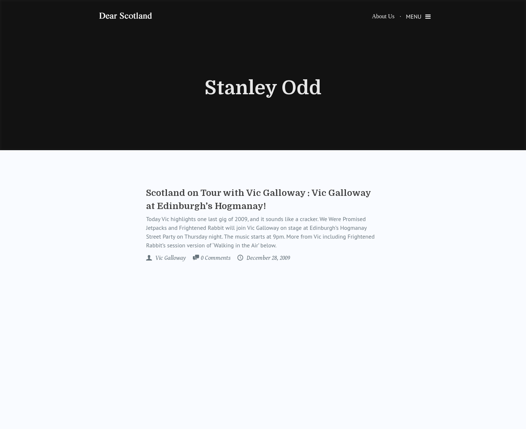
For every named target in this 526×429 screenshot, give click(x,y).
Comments (215, 258)
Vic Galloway (170, 258)
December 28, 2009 (267, 258)
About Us (383, 16)
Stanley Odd (263, 88)
